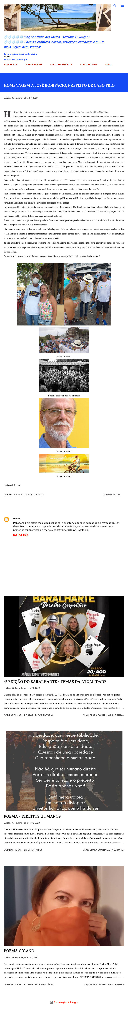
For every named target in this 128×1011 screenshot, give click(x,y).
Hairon (16, 518)
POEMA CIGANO (19, 950)
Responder (20, 534)
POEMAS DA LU (33, 64)
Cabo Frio (19, 494)
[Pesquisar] (115, 6)
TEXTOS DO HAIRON (61, 64)
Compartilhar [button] (111, 494)
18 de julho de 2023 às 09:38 (37, 518)
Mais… (108, 64)
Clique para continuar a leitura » (103, 715)
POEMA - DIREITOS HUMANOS (32, 816)
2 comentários (33, 849)
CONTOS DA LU (88, 64)
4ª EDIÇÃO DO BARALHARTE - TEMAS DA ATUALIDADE (55, 681)
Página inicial (10, 64)
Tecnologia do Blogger (64, 1002)
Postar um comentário (38, 715)
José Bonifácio (34, 494)
